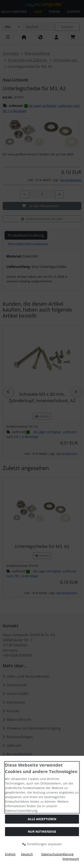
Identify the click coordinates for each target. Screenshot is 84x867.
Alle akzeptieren (42, 819)
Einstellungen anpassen (42, 844)
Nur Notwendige (42, 831)
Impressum (71, 859)
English (10, 854)
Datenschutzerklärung (57, 854)
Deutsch (27, 854)
